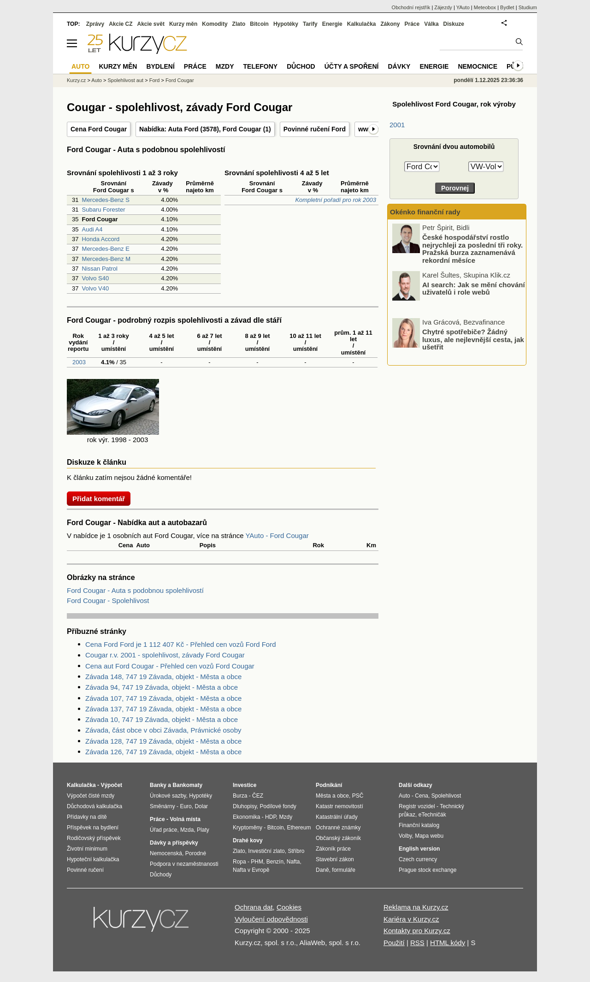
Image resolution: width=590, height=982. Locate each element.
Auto (96, 80)
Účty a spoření (351, 66)
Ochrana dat (254, 907)
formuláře (343, 870)
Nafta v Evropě (251, 870)
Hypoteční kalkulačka (93, 859)
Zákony (390, 24)
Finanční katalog (419, 825)
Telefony (260, 66)
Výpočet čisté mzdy (90, 796)
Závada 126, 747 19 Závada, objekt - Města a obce (163, 752)
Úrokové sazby (168, 796)
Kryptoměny (247, 827)
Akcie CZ (120, 24)
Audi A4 (92, 229)
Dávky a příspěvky (174, 843)
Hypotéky (285, 24)
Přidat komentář (98, 499)
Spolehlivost (446, 796)
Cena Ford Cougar (99, 129)
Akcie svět (151, 24)
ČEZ (257, 796)
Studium (528, 7)
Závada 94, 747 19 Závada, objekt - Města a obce (161, 687)
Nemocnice (477, 66)
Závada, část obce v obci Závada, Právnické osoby (163, 730)
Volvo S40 (95, 278)
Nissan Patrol (100, 268)
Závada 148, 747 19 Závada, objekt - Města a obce (163, 676)
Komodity (214, 24)
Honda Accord (101, 239)
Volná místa (185, 819)
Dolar (201, 806)
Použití (394, 943)
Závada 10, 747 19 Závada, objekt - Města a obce (161, 719)
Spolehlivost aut (125, 80)
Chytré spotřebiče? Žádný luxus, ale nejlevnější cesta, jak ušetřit (473, 339)
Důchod (301, 66)
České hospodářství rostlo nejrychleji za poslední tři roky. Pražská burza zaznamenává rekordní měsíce (472, 248)
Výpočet (111, 785)
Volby (405, 836)
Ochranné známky (338, 827)
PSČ (358, 796)
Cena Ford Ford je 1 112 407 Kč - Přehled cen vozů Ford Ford (180, 644)
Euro (185, 806)
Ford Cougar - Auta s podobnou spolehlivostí (135, 590)
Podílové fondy (278, 806)
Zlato (239, 24)
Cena (421, 796)
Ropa (239, 861)
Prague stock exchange (427, 870)
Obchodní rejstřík (411, 7)
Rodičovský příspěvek (94, 838)
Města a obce (332, 796)
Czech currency (418, 859)
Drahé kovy (248, 840)
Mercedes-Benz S (106, 199)
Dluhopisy (245, 806)
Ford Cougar (242, 129)
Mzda (187, 830)
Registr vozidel (417, 806)
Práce (412, 24)
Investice (244, 785)
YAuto (463, 7)
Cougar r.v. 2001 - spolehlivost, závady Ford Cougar (165, 655)
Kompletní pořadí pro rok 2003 (335, 199)
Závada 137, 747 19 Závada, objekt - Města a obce (163, 709)
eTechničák (432, 814)
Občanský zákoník (338, 838)
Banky (158, 785)
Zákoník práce (333, 849)
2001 (397, 125)
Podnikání (329, 785)
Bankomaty (187, 785)
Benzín (274, 861)
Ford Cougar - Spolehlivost (108, 600)
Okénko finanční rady (425, 212)
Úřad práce (163, 830)
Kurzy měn (183, 24)
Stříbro (296, 851)
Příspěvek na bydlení (92, 827)
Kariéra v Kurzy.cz (411, 919)
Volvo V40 (95, 288)
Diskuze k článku (96, 462)
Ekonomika (246, 817)
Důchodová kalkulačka (94, 806)
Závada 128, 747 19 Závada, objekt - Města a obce (163, 741)
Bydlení (160, 66)
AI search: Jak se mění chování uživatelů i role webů (473, 288)
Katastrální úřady (337, 817)
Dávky (399, 66)
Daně (322, 870)
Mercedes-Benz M (106, 258)
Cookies (289, 907)
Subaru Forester (103, 209)
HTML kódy (447, 943)
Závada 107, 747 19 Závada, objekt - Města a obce (163, 698)
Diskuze (453, 24)
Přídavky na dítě (87, 817)
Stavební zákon (335, 859)
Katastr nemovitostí (339, 806)
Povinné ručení (85, 870)
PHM (257, 861)
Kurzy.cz (76, 80)
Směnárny (162, 806)
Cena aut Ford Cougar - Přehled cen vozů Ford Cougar (169, 666)
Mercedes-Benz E (106, 248)
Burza (240, 796)
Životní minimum (87, 849)
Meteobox (485, 7)
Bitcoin (259, 24)
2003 (78, 362)
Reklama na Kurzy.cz (416, 907)
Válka (431, 24)
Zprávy (95, 24)
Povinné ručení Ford (314, 129)
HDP (270, 817)
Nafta (293, 861)
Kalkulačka (361, 24)
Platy (203, 830)
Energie (332, 24)
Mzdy (225, 66)
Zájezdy (443, 7)
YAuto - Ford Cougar (276, 535)
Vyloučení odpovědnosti (271, 919)
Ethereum (299, 827)
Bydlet (507, 7)
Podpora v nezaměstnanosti (184, 864)
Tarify (310, 24)
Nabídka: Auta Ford (169, 129)
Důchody (160, 874)
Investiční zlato (266, 851)
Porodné (195, 853)
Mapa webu (429, 836)
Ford (154, 80)
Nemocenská (166, 853)
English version (419, 849)
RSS (417, 943)
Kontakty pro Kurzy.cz (417, 931)
